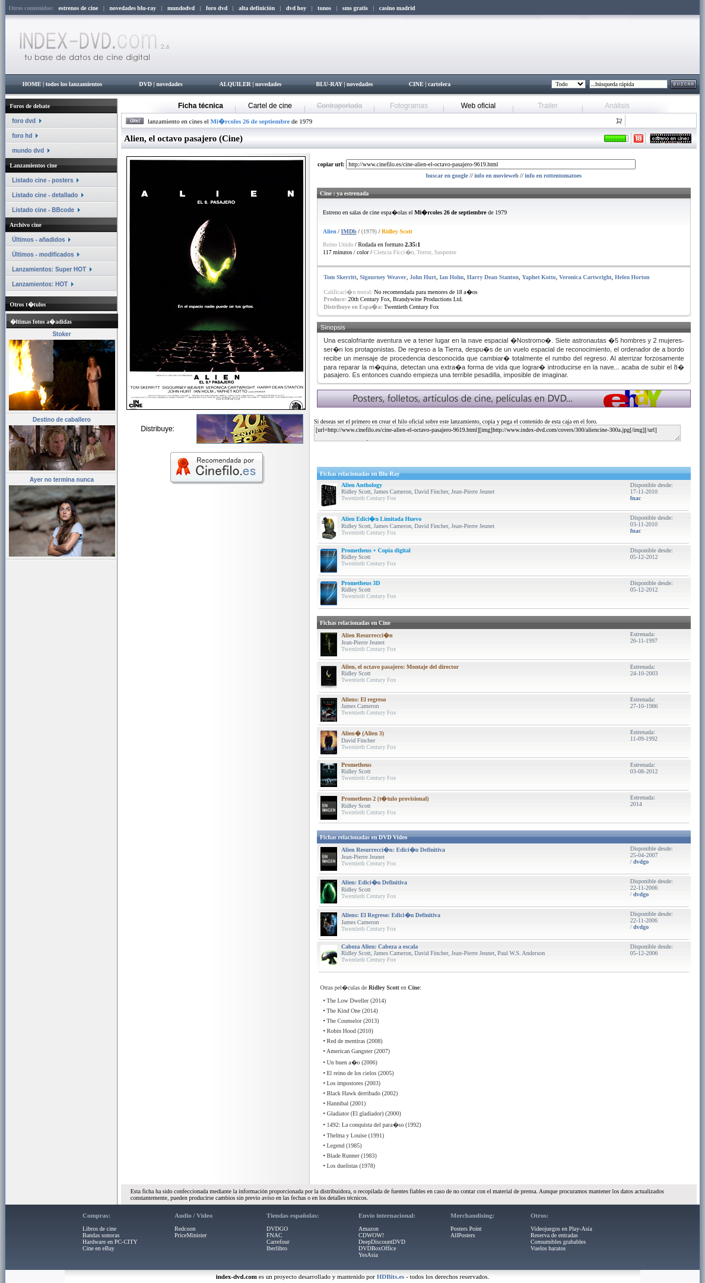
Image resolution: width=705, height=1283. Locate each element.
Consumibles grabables (558, 1241)
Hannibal (338, 1103)
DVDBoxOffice (377, 1248)
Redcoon (185, 1228)
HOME (32, 84)
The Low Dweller (347, 1000)
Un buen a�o (343, 1062)
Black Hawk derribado (354, 1093)
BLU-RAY (329, 84)
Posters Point (466, 1228)
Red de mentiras (346, 1041)
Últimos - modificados (43, 254)
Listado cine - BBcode (43, 210)
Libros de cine (99, 1228)
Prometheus (356, 764)
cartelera (439, 84)
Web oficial (478, 106)
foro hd (22, 135)
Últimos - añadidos (38, 239)
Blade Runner (343, 1155)
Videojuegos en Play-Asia (561, 1228)
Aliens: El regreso (363, 699)
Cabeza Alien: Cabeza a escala (379, 946)
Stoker (61, 334)
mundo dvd (28, 150)
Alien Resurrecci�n (367, 635)
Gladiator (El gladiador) (355, 1113)
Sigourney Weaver (383, 277)
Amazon (368, 1228)
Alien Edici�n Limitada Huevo (381, 519)
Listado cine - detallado (45, 195)
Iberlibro (276, 1248)
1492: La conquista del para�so (365, 1124)
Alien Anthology (361, 485)
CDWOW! (371, 1235)
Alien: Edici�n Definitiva (374, 882)
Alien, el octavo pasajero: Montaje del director (400, 666)
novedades (169, 84)
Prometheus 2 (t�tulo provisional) (385, 798)
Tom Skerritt (339, 277)
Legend (336, 1145)
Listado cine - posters (42, 180)
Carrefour (278, 1241)
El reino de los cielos (352, 1073)
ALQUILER (234, 84)
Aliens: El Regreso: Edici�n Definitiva (390, 915)
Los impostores (345, 1083)
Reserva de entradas (554, 1235)
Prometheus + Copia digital (376, 550)
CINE (416, 84)
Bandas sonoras (101, 1235)
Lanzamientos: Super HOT (49, 269)
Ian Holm (451, 277)
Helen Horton (632, 277)
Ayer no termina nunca (62, 479)
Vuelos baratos (548, 1248)
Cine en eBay (98, 1248)
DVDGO (277, 1228)
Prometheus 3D (360, 583)
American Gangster (349, 1051)
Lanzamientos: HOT (40, 284)
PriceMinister (190, 1235)
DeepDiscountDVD (381, 1241)
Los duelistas (342, 1165)
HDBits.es (391, 1276)
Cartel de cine (270, 106)
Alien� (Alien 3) (362, 733)
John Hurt (422, 277)
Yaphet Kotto (539, 277)
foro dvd (24, 121)
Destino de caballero (62, 419)
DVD (145, 84)
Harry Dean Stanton (493, 277)
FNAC (274, 1235)
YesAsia (368, 1255)
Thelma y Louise (346, 1135)
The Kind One (343, 1010)
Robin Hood (341, 1031)
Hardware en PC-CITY (110, 1241)
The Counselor (343, 1020)
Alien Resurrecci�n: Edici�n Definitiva (393, 849)
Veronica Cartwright (585, 277)
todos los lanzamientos (74, 84)
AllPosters (462, 1235)
